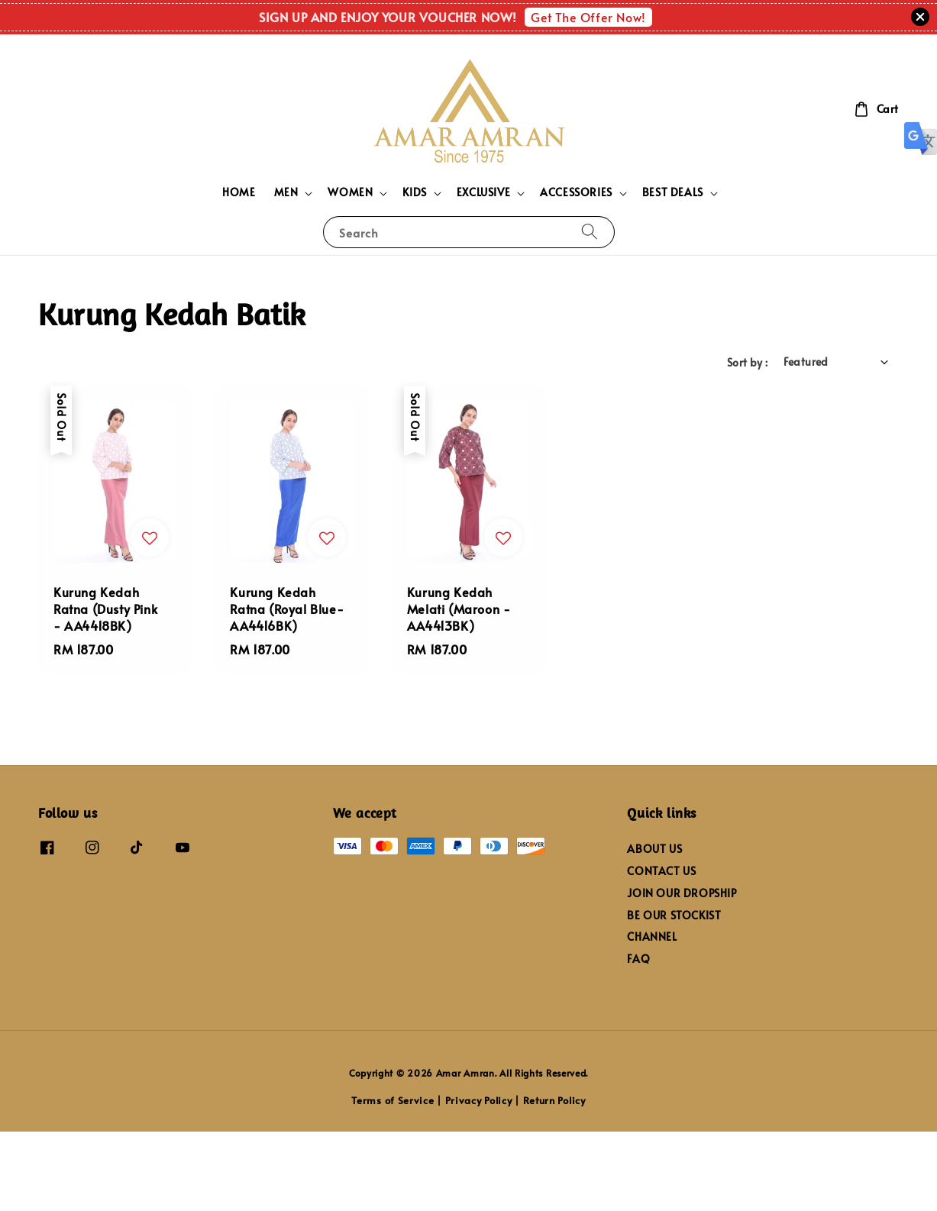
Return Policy (554, 1100)
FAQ (638, 958)
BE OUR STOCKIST (674, 915)
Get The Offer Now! (588, 16)
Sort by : (747, 362)
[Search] (589, 232)
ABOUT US (654, 849)
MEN (286, 192)
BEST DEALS (672, 192)
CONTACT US (661, 871)
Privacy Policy (478, 1100)
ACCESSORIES (576, 192)
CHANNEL (652, 936)
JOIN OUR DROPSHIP (681, 893)
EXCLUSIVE (483, 192)
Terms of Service (392, 1100)
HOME (238, 192)
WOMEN (350, 192)
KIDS (414, 192)
